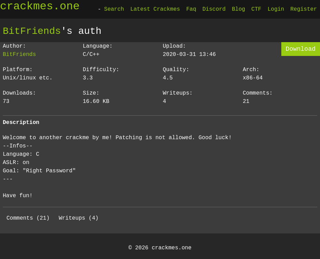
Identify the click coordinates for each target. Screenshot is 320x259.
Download (301, 49)
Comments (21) (28, 218)
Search (114, 9)
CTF (256, 9)
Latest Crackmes (155, 9)
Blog (238, 9)
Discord (214, 9)
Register (303, 9)
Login (275, 9)
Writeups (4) (78, 218)
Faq (191, 9)
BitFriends (32, 31)
